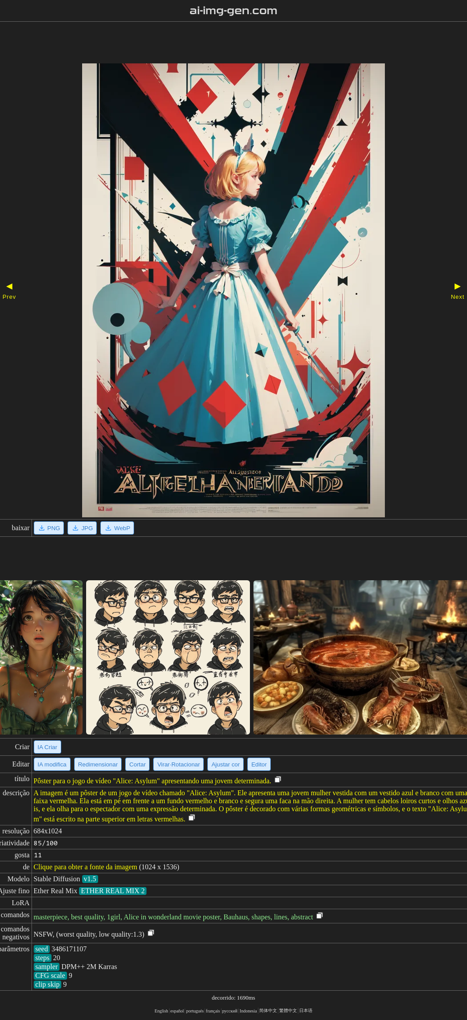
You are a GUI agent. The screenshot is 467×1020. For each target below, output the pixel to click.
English (161, 1010)
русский (229, 1010)
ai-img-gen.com (234, 10)
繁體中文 (288, 1010)
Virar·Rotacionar (178, 764)
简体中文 (268, 1010)
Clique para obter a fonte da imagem (86, 867)
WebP (117, 528)
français (213, 1010)
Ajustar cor (225, 764)
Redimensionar (98, 764)
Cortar (137, 764)
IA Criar (47, 747)
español (177, 1010)
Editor (259, 764)
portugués (194, 1010)
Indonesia (248, 1010)
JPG (82, 528)
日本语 (306, 1010)
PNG (49, 528)
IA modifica (52, 764)
